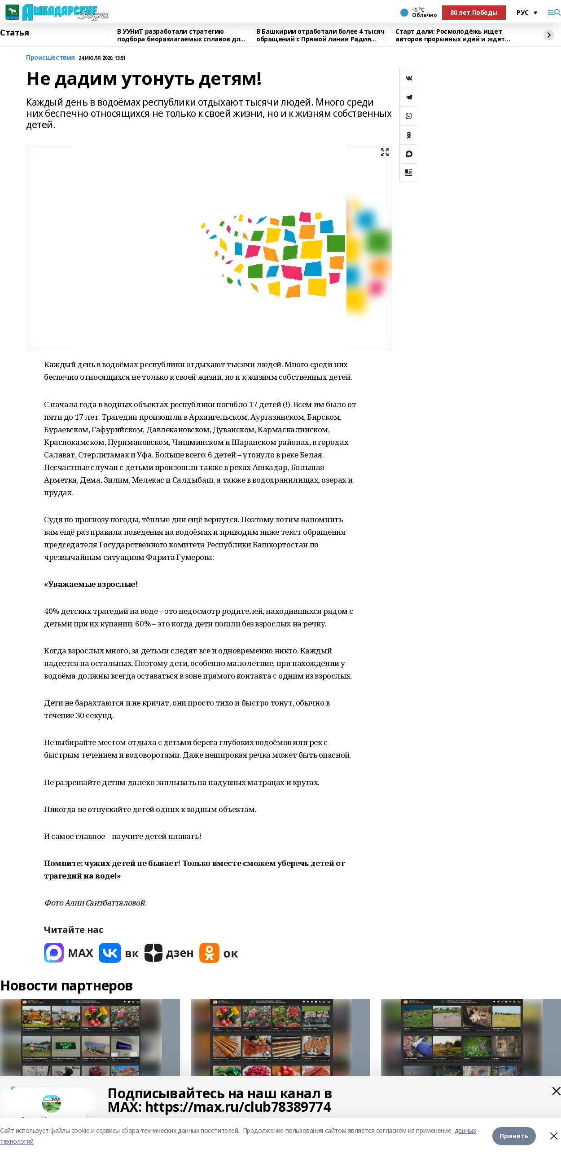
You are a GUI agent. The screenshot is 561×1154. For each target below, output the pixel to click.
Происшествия (50, 58)
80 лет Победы (474, 12)
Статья (14, 33)
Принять (514, 1136)
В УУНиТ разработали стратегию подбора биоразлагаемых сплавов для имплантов (180, 35)
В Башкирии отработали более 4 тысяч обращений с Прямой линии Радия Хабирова (320, 35)
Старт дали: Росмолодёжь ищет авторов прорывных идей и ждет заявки (450, 35)
